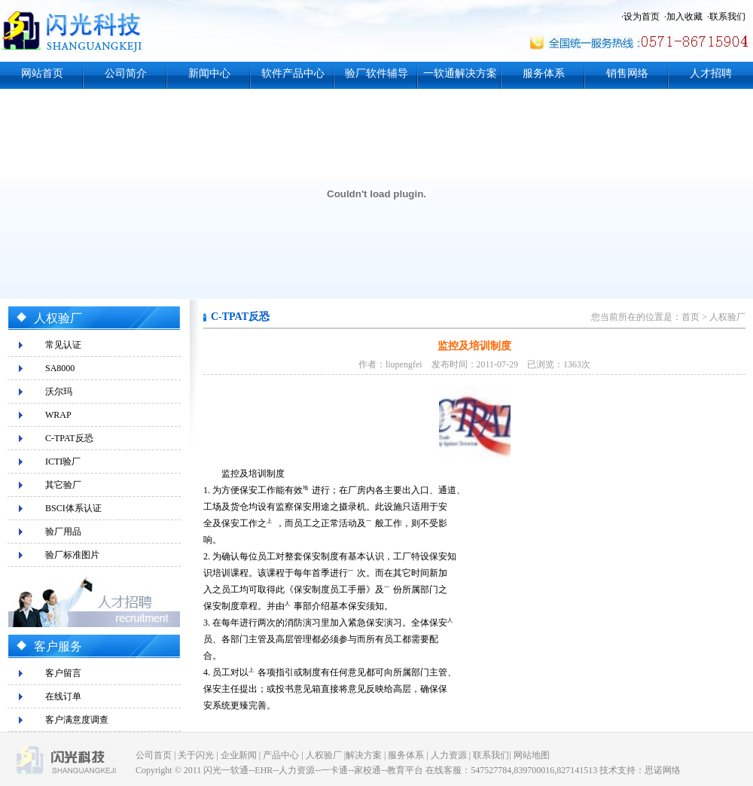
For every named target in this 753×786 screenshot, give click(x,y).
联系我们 (727, 16)
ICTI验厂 (63, 461)
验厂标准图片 (72, 555)
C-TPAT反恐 (69, 438)
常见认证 (63, 345)
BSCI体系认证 (73, 508)
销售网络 (627, 73)
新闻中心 (209, 73)
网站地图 (532, 755)
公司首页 (154, 755)
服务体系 (544, 73)
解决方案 (364, 755)
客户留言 (63, 673)
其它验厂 (63, 485)
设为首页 (641, 16)
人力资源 (449, 755)
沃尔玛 (58, 391)
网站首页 (42, 73)
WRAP (58, 415)
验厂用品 (63, 531)
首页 (690, 317)
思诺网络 (663, 770)
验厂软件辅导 (376, 73)
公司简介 (126, 73)
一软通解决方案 (460, 73)
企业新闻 (239, 755)
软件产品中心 (293, 73)
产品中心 (281, 755)
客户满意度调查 (76, 719)
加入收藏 (684, 16)
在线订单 (63, 696)
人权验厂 (727, 317)
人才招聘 (711, 73)
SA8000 (60, 368)
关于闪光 (196, 755)
